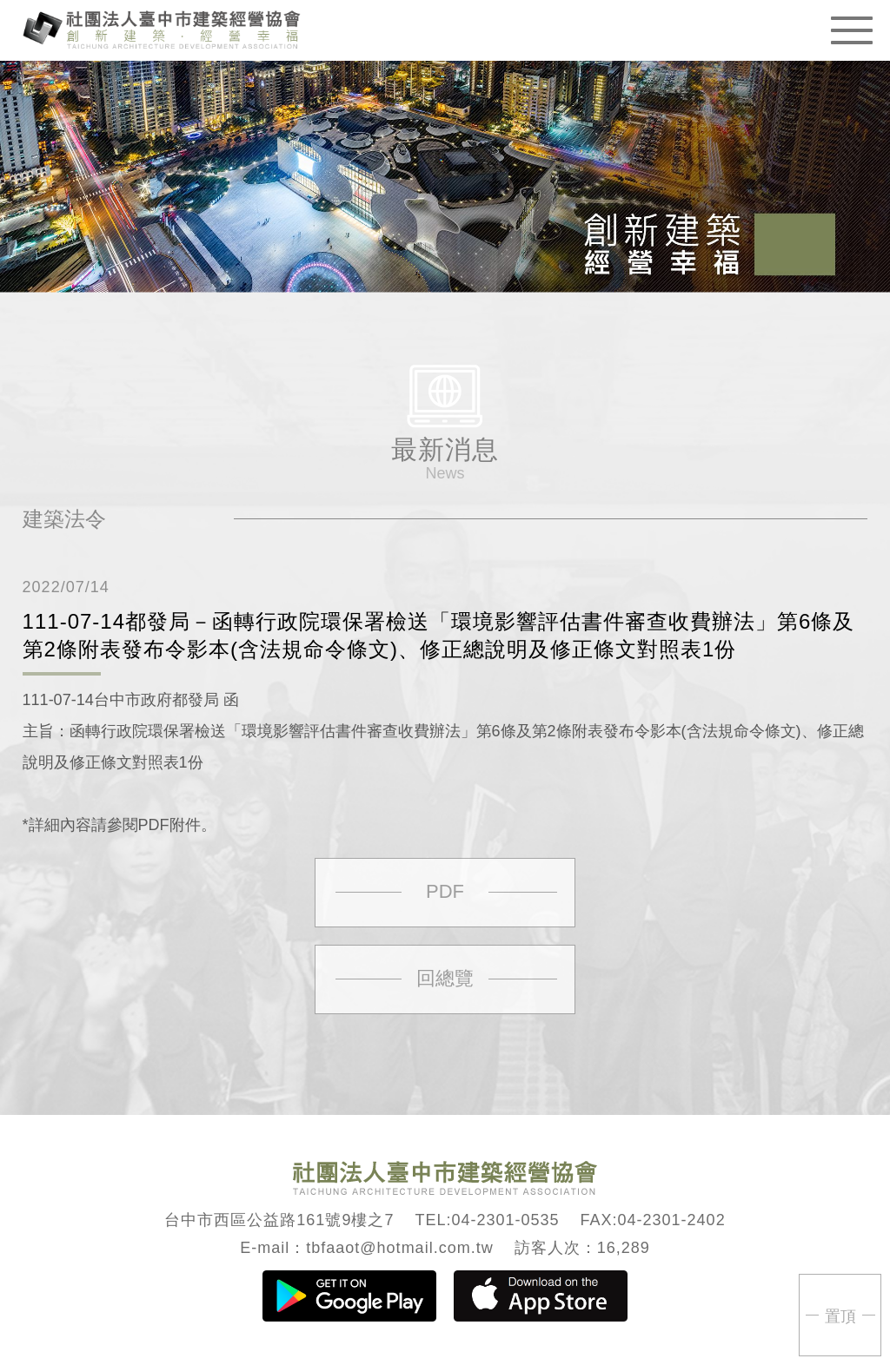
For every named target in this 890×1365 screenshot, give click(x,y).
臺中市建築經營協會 (162, 28)
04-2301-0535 (505, 1220)
